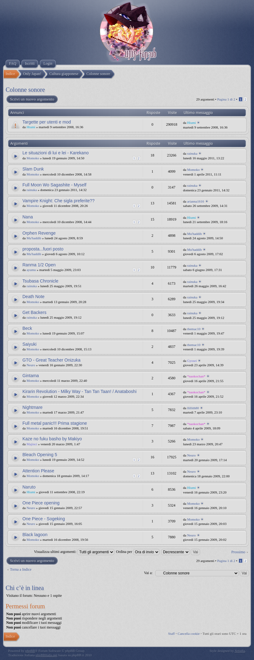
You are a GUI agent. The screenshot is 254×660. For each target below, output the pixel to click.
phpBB (30, 651)
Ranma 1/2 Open (39, 264)
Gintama (30, 375)
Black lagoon (34, 534)
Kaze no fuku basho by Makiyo (52, 438)
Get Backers (34, 312)
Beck (27, 328)
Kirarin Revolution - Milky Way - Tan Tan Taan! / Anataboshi (79, 391)
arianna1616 (195, 201)
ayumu (31, 270)
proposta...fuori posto (43, 248)
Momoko (32, 158)
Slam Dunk (33, 168)
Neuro (30, 365)
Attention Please (38, 470)
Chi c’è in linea (25, 587)
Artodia (240, 651)
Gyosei (192, 361)
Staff (171, 633)
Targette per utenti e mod (46, 121)
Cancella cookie (189, 633)
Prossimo (238, 552)
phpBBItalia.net (46, 655)
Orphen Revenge (39, 233)
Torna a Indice (20, 569)
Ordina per (138, 552)
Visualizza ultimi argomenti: (74, 552)
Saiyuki (29, 344)
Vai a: (148, 573)
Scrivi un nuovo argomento (31, 99)
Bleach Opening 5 (39, 454)
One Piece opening (41, 502)
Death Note (33, 296)
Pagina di (226, 99)
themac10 (193, 329)
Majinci (31, 444)
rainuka (192, 153)
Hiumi (30, 127)
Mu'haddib (33, 238)
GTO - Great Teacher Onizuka (51, 360)
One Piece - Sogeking (43, 518)
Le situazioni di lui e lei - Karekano (55, 152)
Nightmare (32, 407)
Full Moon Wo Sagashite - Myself (54, 184)
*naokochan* (196, 376)
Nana (27, 216)
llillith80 (193, 408)
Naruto (29, 486)
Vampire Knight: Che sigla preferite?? (58, 200)
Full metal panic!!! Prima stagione (54, 423)
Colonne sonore (25, 89)
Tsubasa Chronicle (40, 281)
